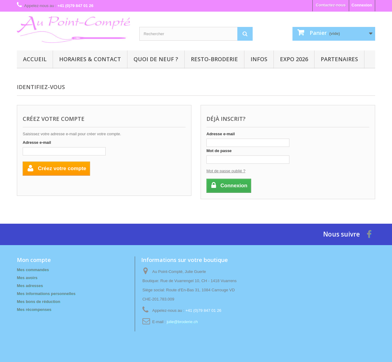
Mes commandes (33, 269)
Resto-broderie (214, 59)
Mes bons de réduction (38, 301)
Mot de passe (219, 150)
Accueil (35, 59)
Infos (259, 59)
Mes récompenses (34, 309)
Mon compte (34, 259)
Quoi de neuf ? (156, 59)
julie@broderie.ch (182, 321)
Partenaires (339, 59)
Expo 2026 (294, 59)
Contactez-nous (331, 5)
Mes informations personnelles (46, 293)
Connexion (362, 5)
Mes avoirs (27, 277)
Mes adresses (30, 285)
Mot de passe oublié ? (225, 171)
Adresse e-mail (37, 142)
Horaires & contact (90, 59)
